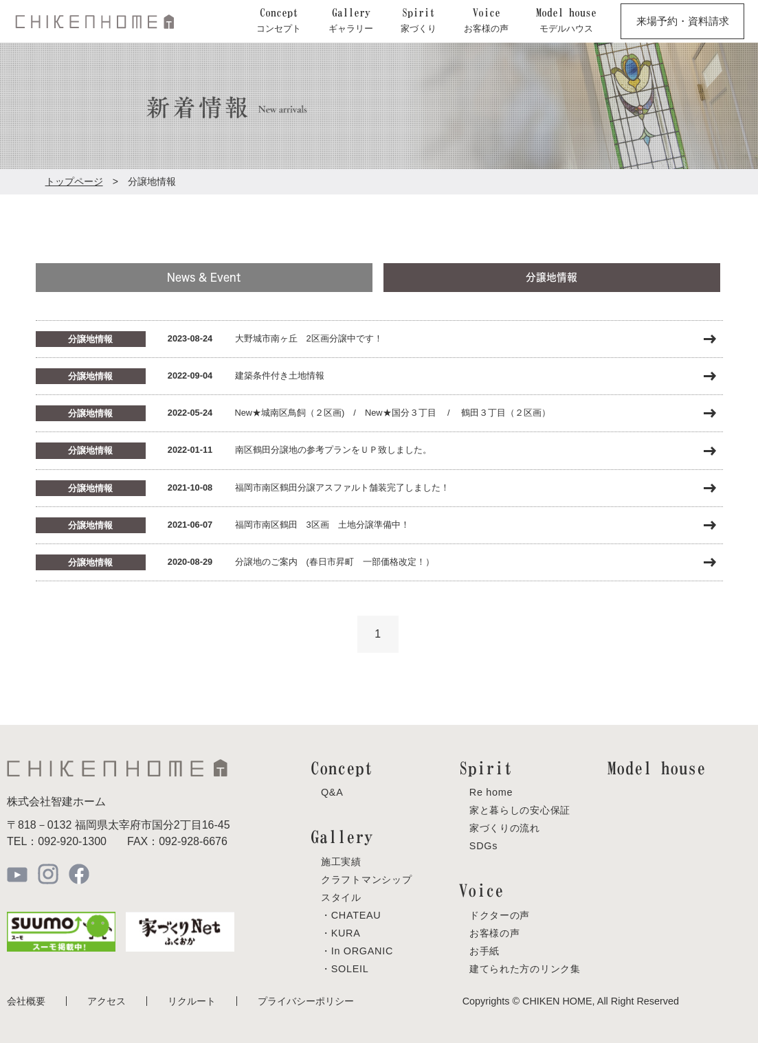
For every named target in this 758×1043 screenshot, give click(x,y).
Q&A (332, 792)
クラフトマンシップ (366, 878)
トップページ (74, 181)
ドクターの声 (499, 914)
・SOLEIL (344, 968)
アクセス (106, 1000)
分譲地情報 (551, 277)
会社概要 (26, 1000)
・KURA (341, 932)
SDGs (483, 845)
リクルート (192, 1000)
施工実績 (341, 860)
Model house (656, 767)
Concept (342, 767)
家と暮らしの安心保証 (519, 810)
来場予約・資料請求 (682, 21)
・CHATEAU (351, 914)
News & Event (204, 277)
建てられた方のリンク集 (525, 968)
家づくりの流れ (504, 827)
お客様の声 (494, 932)
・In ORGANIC (357, 950)
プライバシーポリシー (306, 1000)
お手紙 (484, 950)
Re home (491, 792)
